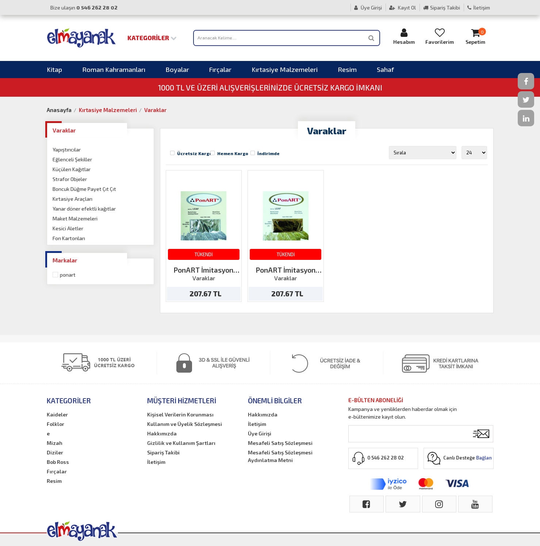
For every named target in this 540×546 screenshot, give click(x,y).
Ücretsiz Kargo (194, 153)
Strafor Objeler (70, 179)
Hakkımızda (162, 433)
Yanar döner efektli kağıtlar (84, 208)
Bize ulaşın (84, 7)
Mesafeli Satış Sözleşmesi (280, 443)
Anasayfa (59, 110)
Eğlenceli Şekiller (72, 159)
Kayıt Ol (402, 7)
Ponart (68, 275)
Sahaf (385, 69)
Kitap (54, 69)
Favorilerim (439, 36)
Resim (347, 69)
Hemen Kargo (232, 153)
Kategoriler (152, 37)
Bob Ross (58, 462)
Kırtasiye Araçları (72, 199)
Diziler (55, 452)
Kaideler (57, 414)
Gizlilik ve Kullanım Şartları (181, 443)
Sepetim (475, 36)
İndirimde (268, 153)
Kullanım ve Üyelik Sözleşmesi (184, 424)
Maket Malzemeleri (75, 218)
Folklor (55, 424)
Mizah (54, 443)
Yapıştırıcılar (67, 149)
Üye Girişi (368, 7)
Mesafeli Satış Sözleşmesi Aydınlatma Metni (280, 456)
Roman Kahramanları (113, 69)
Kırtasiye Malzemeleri (285, 69)
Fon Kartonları (69, 238)
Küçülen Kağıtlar (72, 169)
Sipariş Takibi (441, 7)
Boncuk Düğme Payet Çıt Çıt (84, 189)
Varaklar (155, 110)
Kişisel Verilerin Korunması (180, 414)
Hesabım (404, 36)
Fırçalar (220, 69)
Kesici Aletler (68, 228)
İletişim (478, 7)
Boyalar (177, 69)
